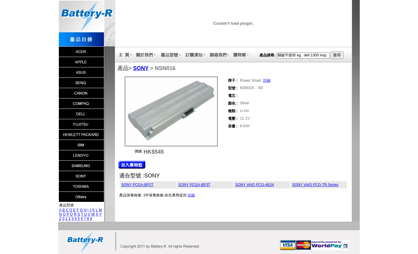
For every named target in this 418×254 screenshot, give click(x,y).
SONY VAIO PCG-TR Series (315, 185)
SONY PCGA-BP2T (137, 185)
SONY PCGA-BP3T (194, 185)
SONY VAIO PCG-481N (254, 185)
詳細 (266, 80)
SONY (141, 68)
